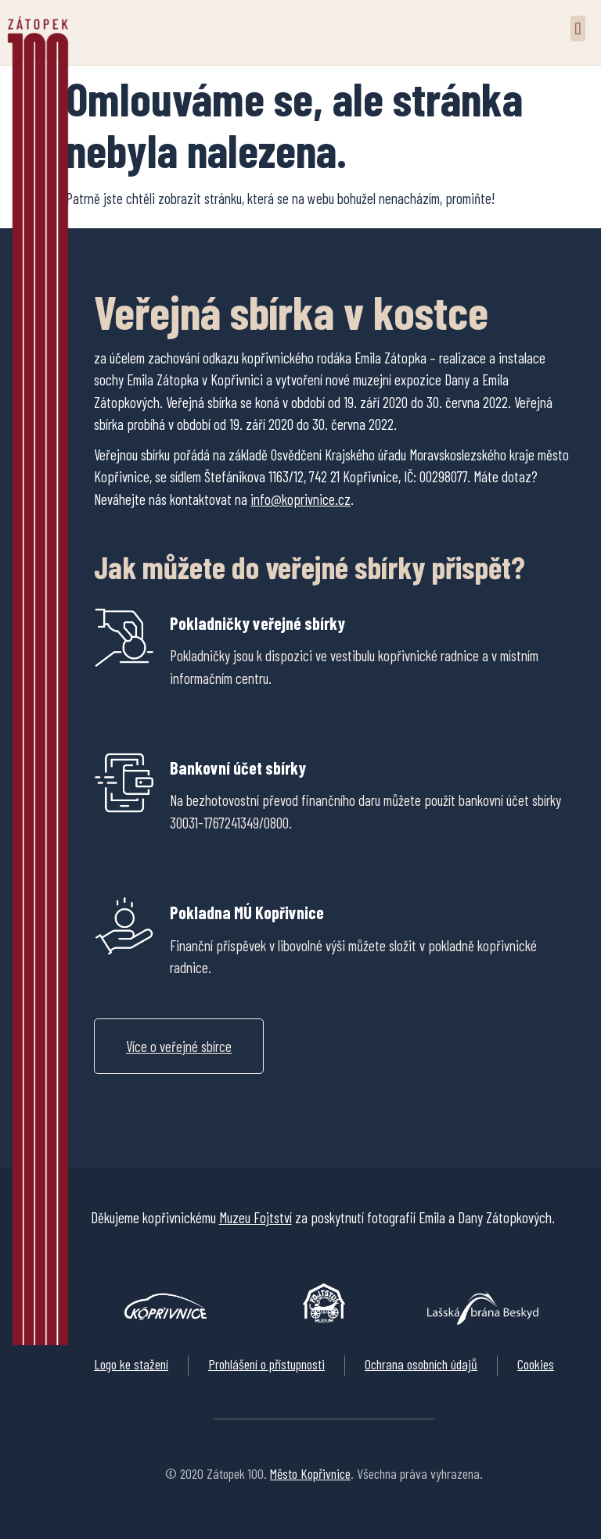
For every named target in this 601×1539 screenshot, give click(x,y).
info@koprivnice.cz (300, 499)
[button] (577, 28)
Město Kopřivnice (310, 1473)
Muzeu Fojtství (255, 1217)
